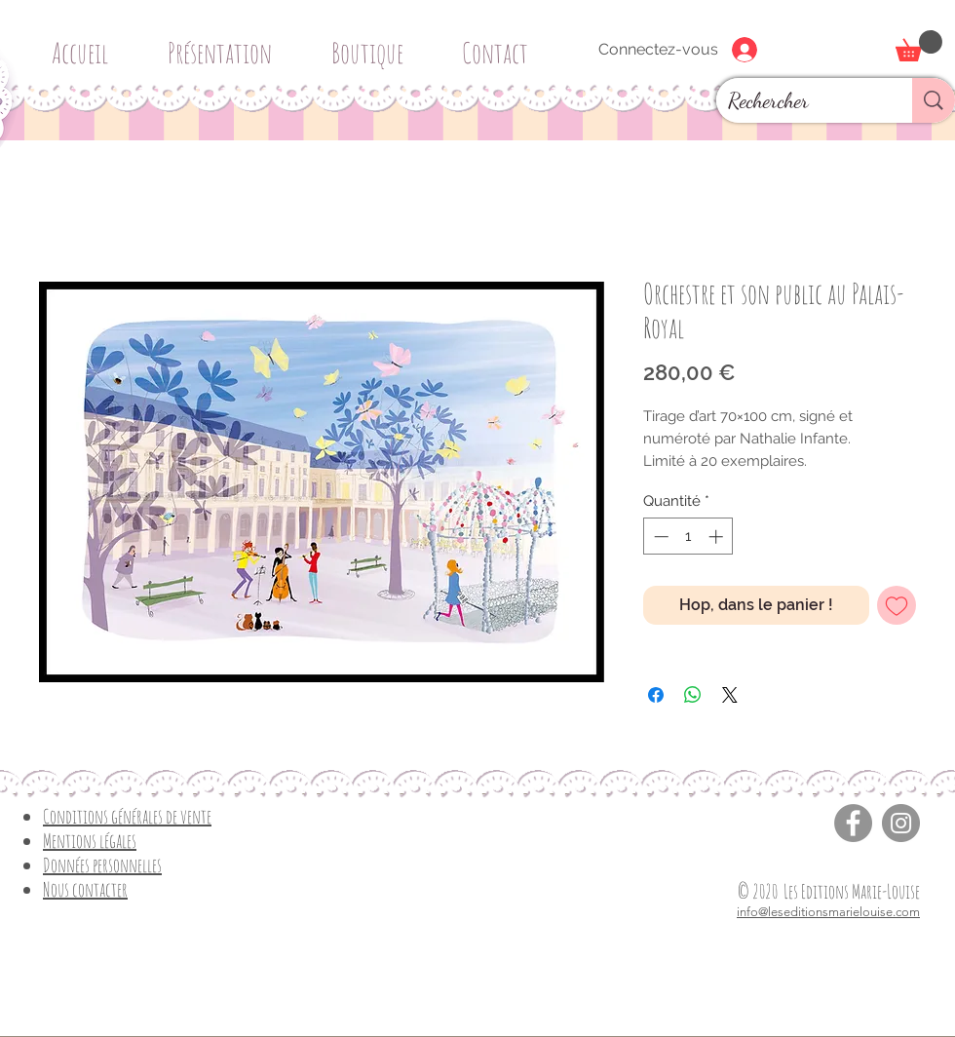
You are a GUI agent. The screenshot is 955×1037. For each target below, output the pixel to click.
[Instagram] (901, 823)
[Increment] (718, 536)
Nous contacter (85, 889)
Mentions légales (89, 840)
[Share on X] (730, 695)
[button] (374, 44)
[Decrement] (659, 536)
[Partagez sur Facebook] (656, 695)
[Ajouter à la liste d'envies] (896, 605)
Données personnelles (102, 865)
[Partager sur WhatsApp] (693, 695)
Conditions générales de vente (127, 816)
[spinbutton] (688, 536)
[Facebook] (853, 823)
